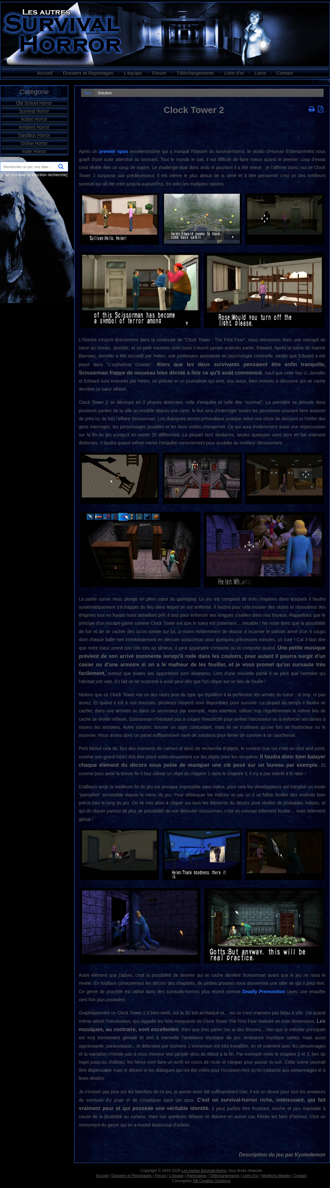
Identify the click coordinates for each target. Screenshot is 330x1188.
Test (87, 93)
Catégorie (34, 91)
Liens (260, 73)
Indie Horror (34, 151)
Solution (105, 93)
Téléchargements (195, 73)
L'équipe (133, 73)
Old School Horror (34, 103)
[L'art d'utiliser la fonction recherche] (34, 174)
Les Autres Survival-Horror (203, 1170)
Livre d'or (234, 73)
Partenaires (196, 1176)
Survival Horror (34, 111)
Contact (285, 73)
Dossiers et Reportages (88, 73)
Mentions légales (275, 1176)
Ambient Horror (34, 127)
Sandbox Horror (34, 135)
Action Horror (34, 119)
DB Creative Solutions (211, 1181)
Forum (159, 73)
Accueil (44, 73)
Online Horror (34, 143)
